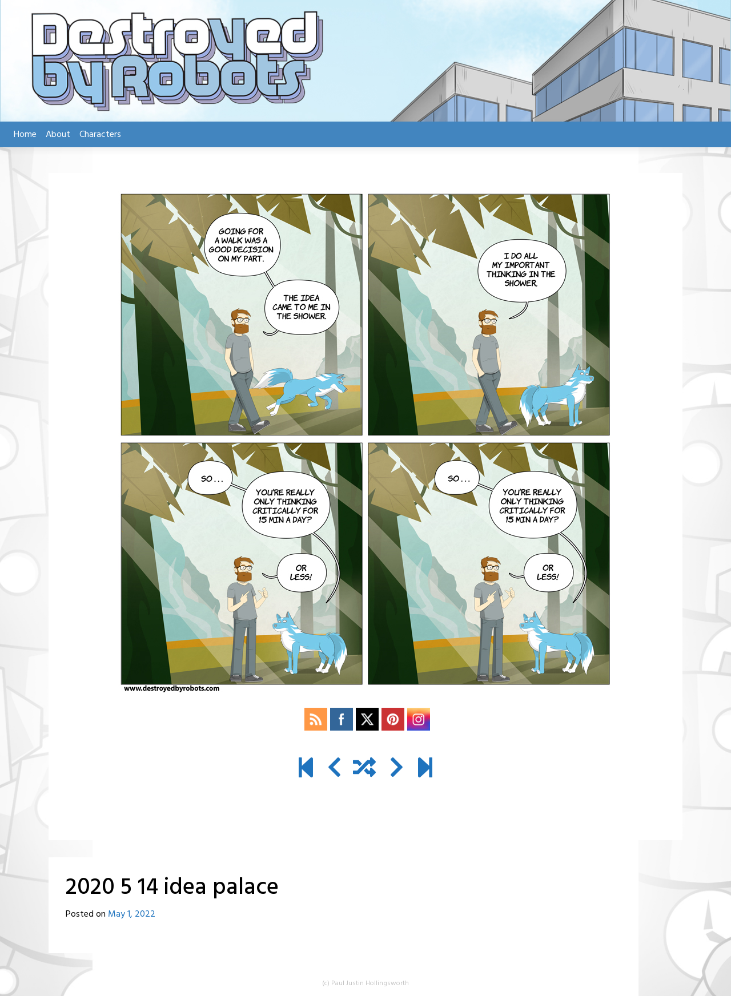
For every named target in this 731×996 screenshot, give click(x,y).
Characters (100, 134)
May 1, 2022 (131, 914)
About (58, 134)
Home (25, 134)
